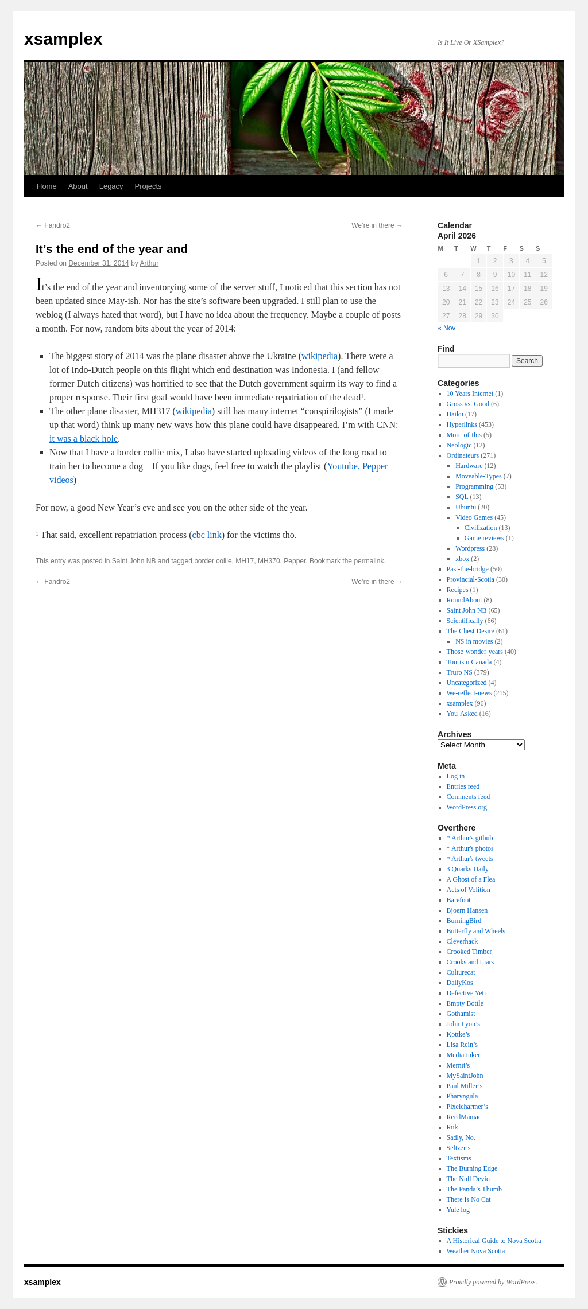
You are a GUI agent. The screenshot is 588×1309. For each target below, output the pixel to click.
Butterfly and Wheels (476, 931)
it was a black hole (83, 438)
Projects (148, 186)
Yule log (458, 1210)
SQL (461, 497)
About (78, 186)
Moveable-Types (478, 476)
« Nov (446, 328)
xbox (462, 559)
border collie (212, 561)
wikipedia (319, 356)
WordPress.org (467, 807)
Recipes (458, 590)
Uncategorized (467, 683)
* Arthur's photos (470, 848)
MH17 (244, 561)
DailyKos (460, 983)
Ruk (452, 1127)
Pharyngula (462, 1096)
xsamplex (63, 38)
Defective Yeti (466, 993)
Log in (456, 776)
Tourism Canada (469, 662)
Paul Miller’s (465, 1086)
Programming (474, 486)
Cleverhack (462, 941)
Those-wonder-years (475, 652)
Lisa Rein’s (462, 1045)
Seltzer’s (459, 1148)
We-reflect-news (469, 693)
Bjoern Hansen (467, 910)
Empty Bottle (465, 1003)
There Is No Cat (469, 1199)
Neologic (459, 445)
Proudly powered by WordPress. (493, 1282)
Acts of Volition (468, 890)
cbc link (207, 535)
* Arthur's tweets (470, 859)
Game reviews (484, 538)
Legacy (111, 186)
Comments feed (468, 797)
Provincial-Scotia (470, 579)
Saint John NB (134, 561)
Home (47, 186)
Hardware (468, 466)
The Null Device (470, 1179)
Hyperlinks (462, 424)
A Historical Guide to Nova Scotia (494, 1241)
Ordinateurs (463, 455)
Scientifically (465, 621)
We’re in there (377, 225)
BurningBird (464, 921)
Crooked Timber (469, 952)
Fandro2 (53, 225)
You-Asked (462, 714)
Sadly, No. (461, 1137)
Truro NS (460, 672)
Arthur (149, 263)
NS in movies (474, 641)
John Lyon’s (463, 1024)
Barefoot (459, 900)
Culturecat (461, 972)
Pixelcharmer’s (467, 1106)
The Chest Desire (470, 631)
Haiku (455, 414)
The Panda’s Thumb (474, 1189)
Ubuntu (465, 507)
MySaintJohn (465, 1076)
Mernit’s (458, 1065)
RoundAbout (464, 600)
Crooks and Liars (470, 962)
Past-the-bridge (468, 569)
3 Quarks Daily (468, 869)
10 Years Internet (470, 393)
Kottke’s (458, 1034)
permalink (369, 561)
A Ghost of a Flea (471, 879)
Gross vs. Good (468, 404)
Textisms (459, 1158)
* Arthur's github (470, 838)
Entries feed (463, 786)
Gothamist (461, 1014)
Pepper (294, 561)
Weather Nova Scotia (476, 1251)
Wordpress (470, 548)
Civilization (481, 528)
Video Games (474, 517)
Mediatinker (464, 1055)
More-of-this (464, 435)
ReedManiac (464, 1117)
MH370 (269, 561)
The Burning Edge (472, 1168)
